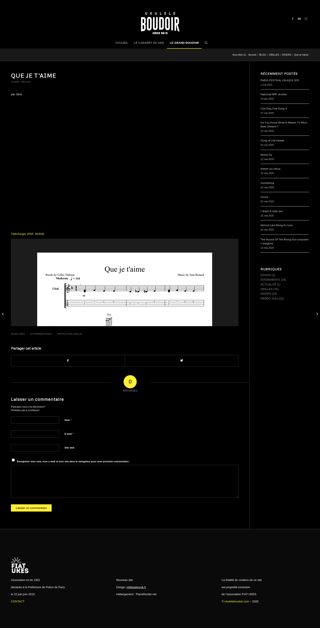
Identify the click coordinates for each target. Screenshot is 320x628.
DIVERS (15, 81)
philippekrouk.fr (136, 587)
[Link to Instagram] (306, 19)
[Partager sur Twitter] (181, 360)
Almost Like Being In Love (277, 225)
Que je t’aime (33, 75)
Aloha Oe (266, 154)
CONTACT (17, 601)
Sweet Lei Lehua (270, 168)
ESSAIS (266, 275)
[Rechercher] (204, 42)
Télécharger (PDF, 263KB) (27, 234)
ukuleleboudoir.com (236, 601)
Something (267, 183)
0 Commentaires (41, 333)
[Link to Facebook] (292, 19)
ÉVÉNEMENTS (270, 279)
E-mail (69, 433)
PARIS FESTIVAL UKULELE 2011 (280, 80)
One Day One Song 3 (274, 108)
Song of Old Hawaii (272, 140)
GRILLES (26, 81)
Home (264, 197)
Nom (68, 420)
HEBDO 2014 (269, 298)
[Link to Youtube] (299, 19)
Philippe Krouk (72, 333)
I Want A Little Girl (272, 211)
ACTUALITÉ (268, 284)
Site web (69, 447)
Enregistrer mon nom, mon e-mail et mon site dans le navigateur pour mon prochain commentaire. (73, 461)
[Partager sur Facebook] (68, 360)
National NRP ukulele (274, 94)
